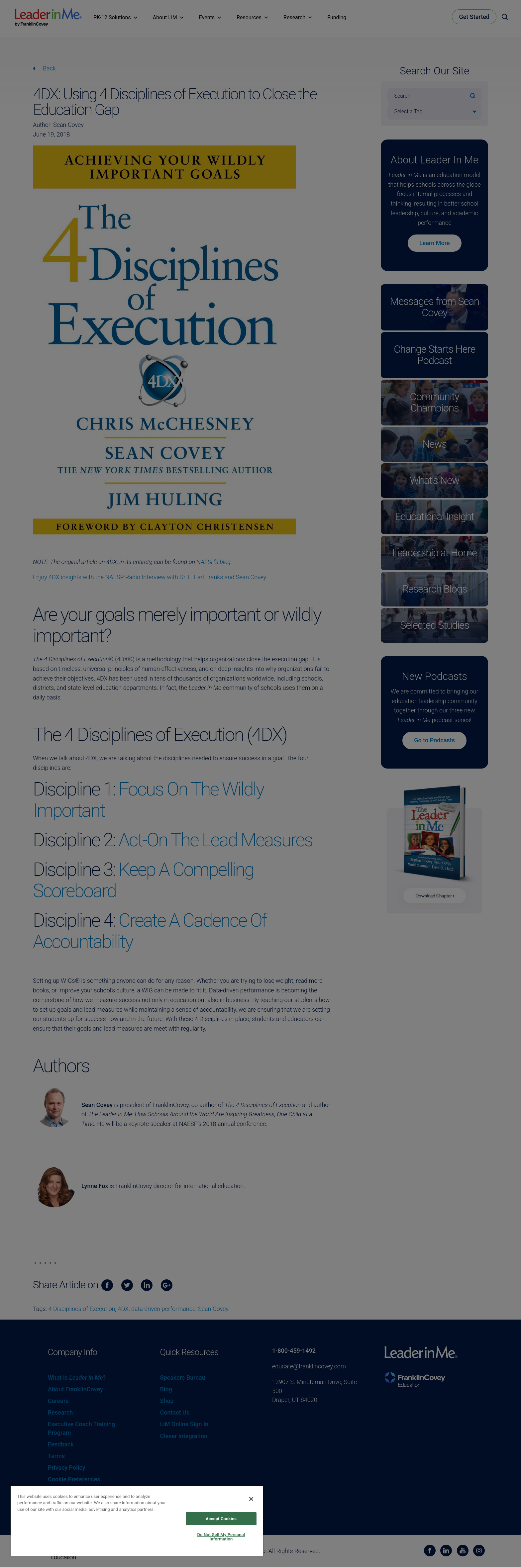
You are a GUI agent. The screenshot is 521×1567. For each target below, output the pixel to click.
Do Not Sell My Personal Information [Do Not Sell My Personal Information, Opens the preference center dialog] (221, 1536)
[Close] (251, 1499)
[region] (137, 1521)
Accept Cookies (221, 1518)
